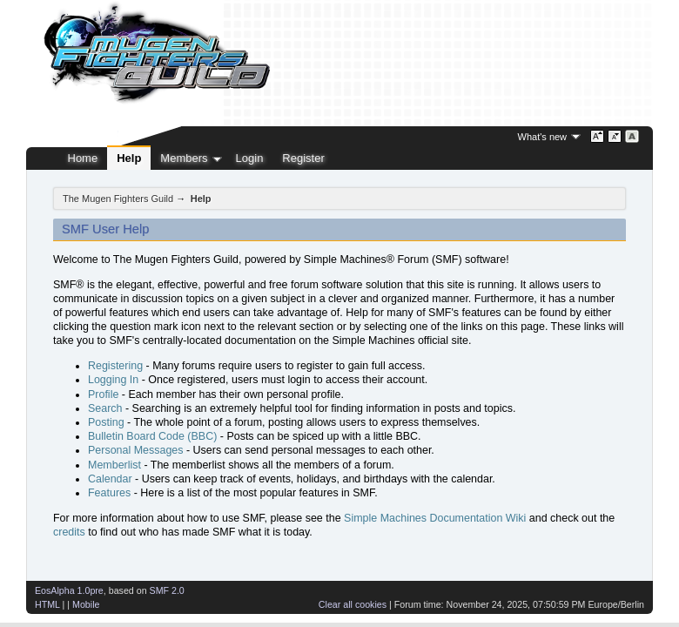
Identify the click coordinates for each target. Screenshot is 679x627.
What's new (543, 136)
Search (105, 408)
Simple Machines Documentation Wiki (435, 518)
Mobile (85, 604)
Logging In (113, 380)
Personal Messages (136, 450)
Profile (103, 394)
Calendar (110, 479)
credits (69, 532)
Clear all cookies (353, 604)
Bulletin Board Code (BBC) (152, 436)
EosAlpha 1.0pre (69, 590)
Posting (106, 422)
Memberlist (114, 465)
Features (109, 493)
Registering (115, 366)
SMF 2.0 (167, 590)
